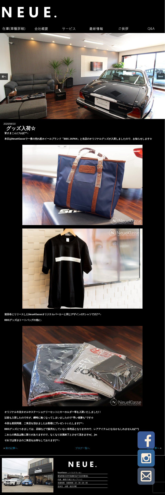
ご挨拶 (123, 28)
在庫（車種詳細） (13, 28)
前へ (4, 76)
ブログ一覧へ (82, 448)
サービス (68, 28)
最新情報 (96, 28)
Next (160, 76)
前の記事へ (11, 448)
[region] (82, 76)
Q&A (151, 28)
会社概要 (41, 28)
